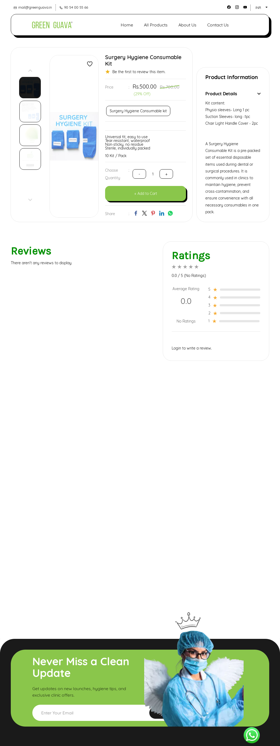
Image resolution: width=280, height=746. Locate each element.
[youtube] (245, 7)
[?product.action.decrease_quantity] (166, 173)
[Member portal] (255, 24)
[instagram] (237, 7)
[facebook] (229, 7)
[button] (226, 24)
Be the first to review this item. (138, 71)
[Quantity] (153, 173)
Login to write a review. (192, 347)
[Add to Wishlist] (90, 63)
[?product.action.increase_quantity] (139, 173)
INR (258, 7)
